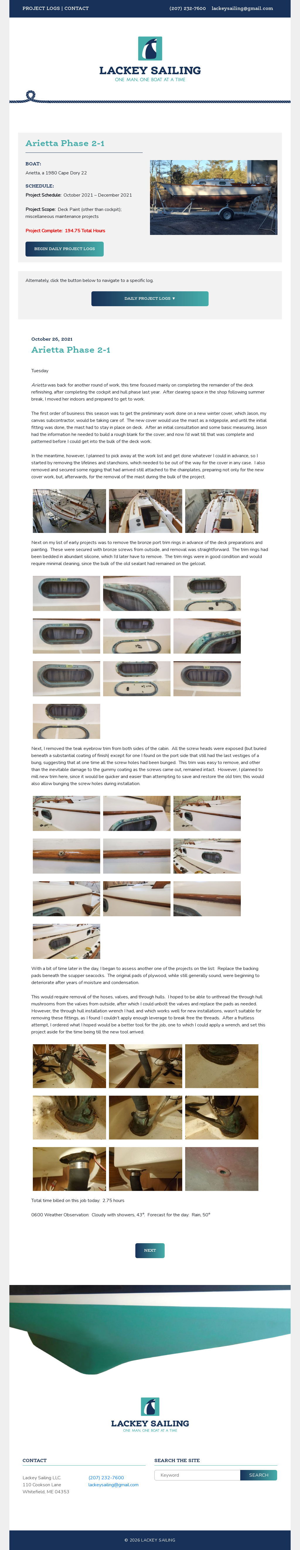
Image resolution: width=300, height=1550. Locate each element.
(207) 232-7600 (188, 8)
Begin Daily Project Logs (64, 249)
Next (150, 1250)
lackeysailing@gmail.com (242, 8)
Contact (76, 8)
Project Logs (41, 8)
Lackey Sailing (158, 1540)
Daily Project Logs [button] (148, 299)
